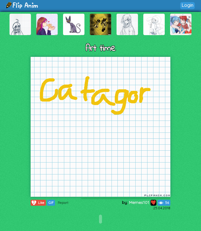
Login (187, 5)
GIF (51, 203)
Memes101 (142, 202)
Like (37, 203)
